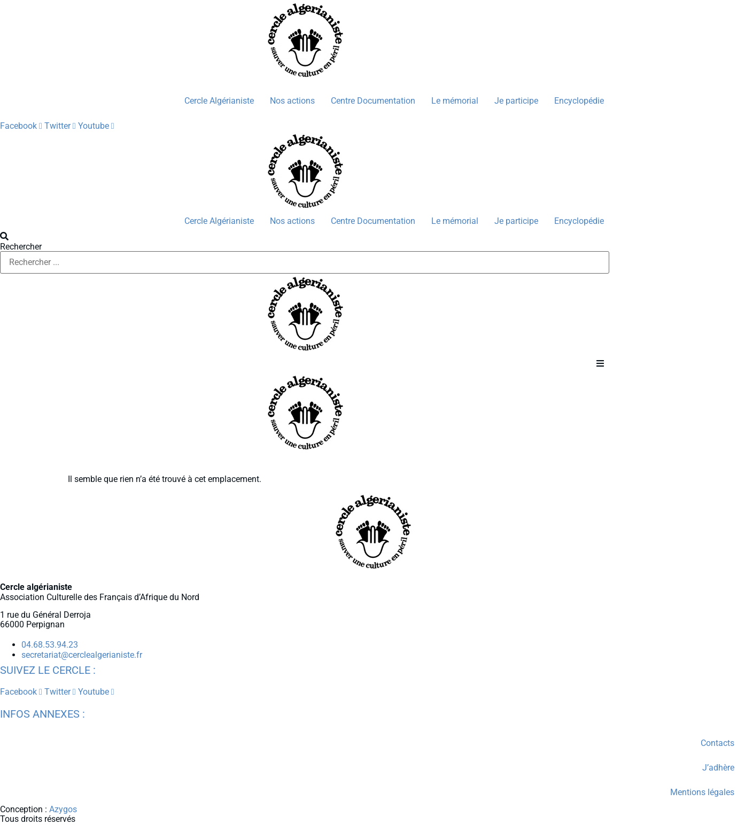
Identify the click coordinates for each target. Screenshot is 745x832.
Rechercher (21, 247)
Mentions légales (702, 792)
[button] (304, 237)
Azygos (63, 809)
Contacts (717, 743)
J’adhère (718, 768)
